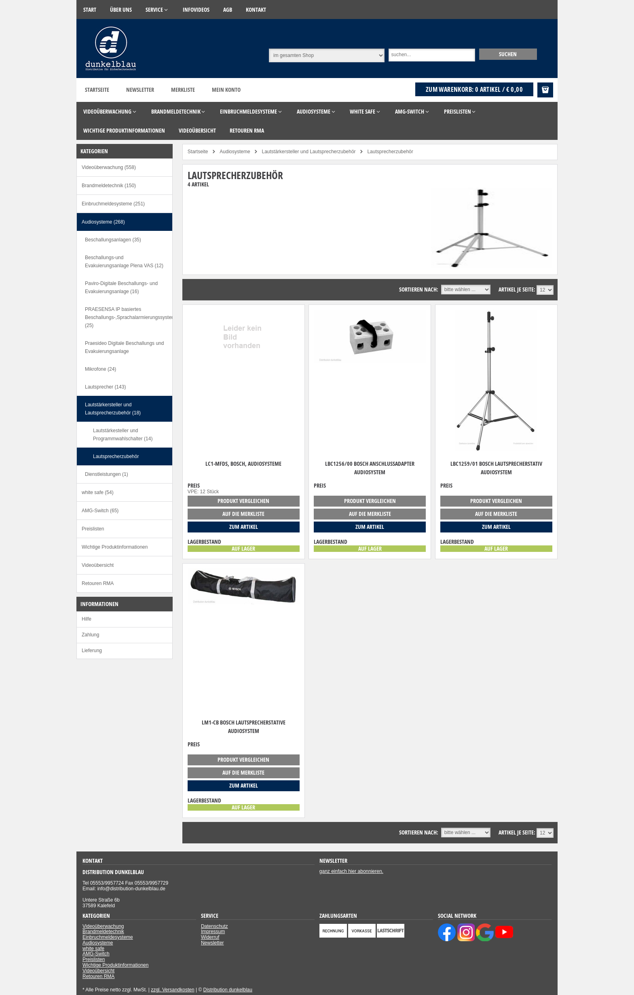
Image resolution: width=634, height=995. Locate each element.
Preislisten (93, 529)
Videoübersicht (98, 565)
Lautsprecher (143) (105, 387)
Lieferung (92, 650)
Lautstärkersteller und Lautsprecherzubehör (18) (113, 409)
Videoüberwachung (103, 926)
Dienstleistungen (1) (106, 474)
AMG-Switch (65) (100, 510)
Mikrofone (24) (100, 369)
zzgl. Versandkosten (172, 990)
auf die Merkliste (243, 514)
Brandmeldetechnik (103, 931)
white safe (93, 948)
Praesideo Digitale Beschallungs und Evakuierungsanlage (124, 347)
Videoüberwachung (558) (109, 167)
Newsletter (140, 89)
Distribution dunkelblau (227, 990)
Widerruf (210, 937)
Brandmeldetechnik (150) (109, 185)
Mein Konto (226, 89)
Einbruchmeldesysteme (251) (113, 204)
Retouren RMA (98, 583)
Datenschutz (214, 926)
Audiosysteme (97, 943)
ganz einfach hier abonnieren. (351, 871)
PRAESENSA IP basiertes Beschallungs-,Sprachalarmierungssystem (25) (128, 317)
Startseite (97, 89)
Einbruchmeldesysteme (107, 937)
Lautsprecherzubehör (116, 456)
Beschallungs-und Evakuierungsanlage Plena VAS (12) (124, 261)
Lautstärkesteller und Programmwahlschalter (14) (122, 435)
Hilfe (86, 619)
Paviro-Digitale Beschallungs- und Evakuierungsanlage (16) (121, 287)
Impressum (213, 931)
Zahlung (90, 635)
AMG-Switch (96, 954)
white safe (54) (98, 492)
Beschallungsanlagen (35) (113, 240)
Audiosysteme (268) (103, 222)
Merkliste (183, 89)
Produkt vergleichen (243, 501)
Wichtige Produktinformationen (115, 547)
